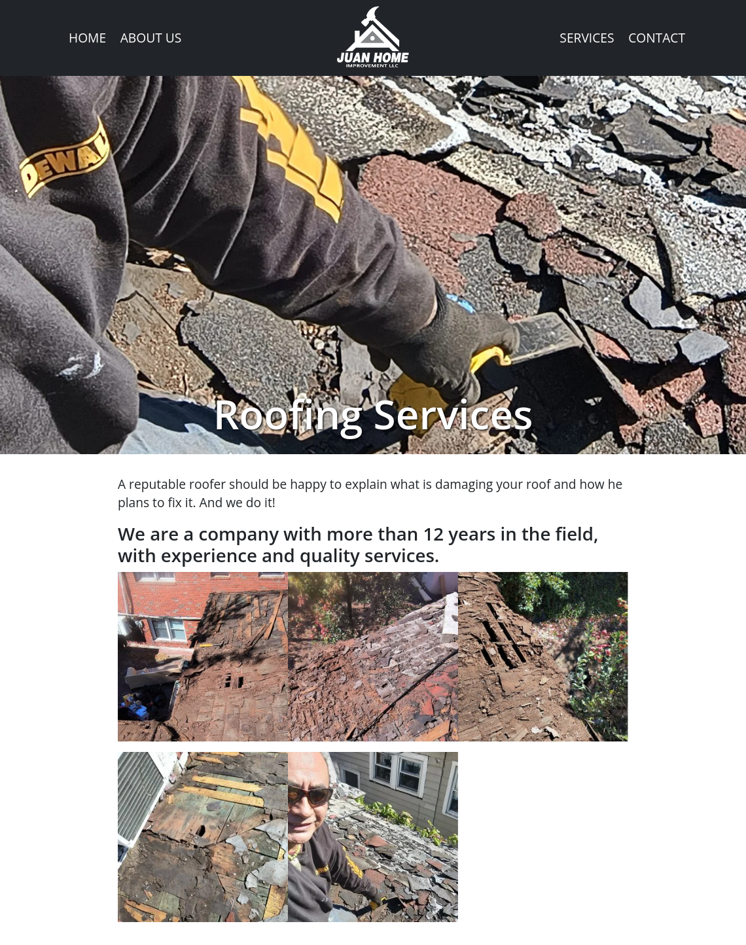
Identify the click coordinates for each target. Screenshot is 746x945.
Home (87, 37)
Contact (656, 37)
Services (587, 37)
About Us (151, 37)
